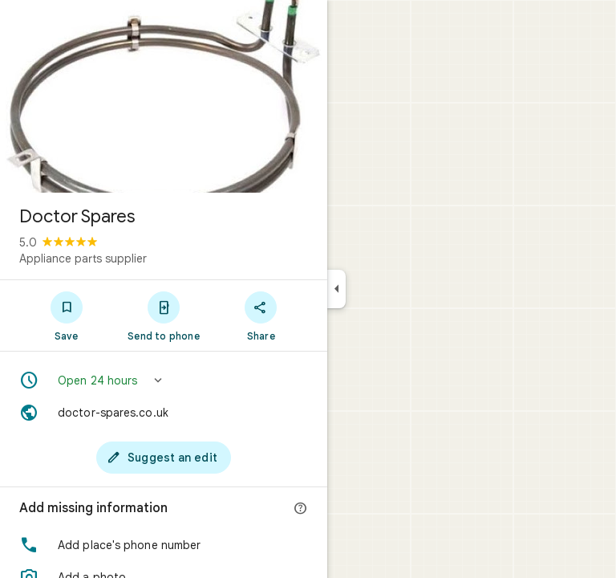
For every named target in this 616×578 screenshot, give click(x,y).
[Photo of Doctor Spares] (163, 96)
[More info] (301, 509)
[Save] (66, 315)
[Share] (261, 315)
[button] (163, 380)
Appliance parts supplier (83, 258)
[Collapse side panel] (336, 289)
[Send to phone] (163, 315)
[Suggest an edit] (163, 457)
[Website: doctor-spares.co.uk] (163, 413)
